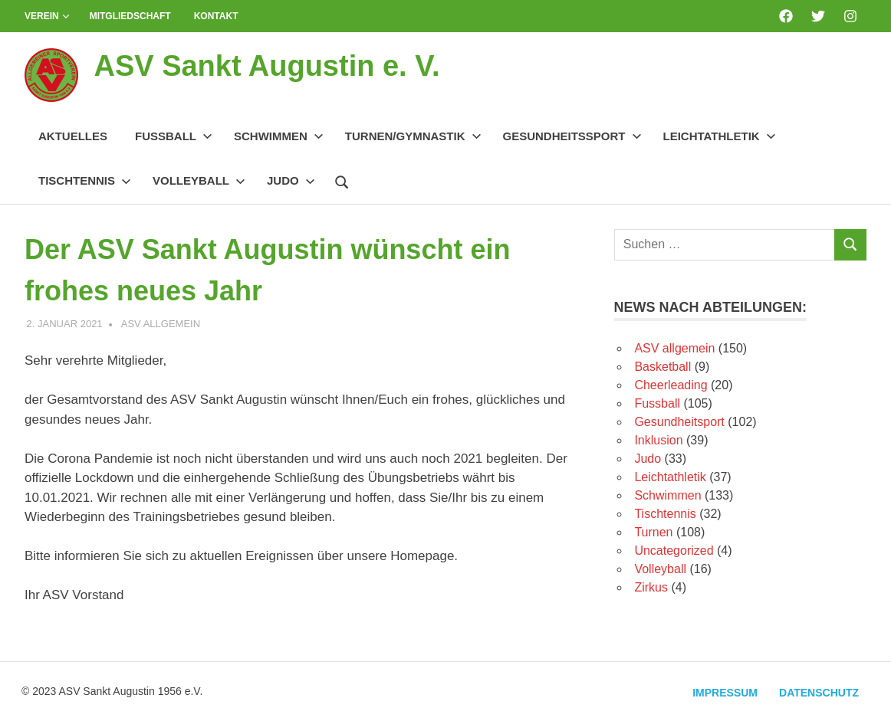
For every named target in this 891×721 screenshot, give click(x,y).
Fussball (173, 136)
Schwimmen (279, 136)
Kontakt (216, 16)
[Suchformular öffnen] (342, 180)
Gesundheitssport (572, 136)
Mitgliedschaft (130, 16)
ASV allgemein (160, 323)
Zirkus (651, 587)
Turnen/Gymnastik (413, 136)
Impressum (725, 693)
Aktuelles (72, 136)
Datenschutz (819, 693)
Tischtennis (84, 180)
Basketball (662, 366)
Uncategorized (673, 550)
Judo (291, 180)
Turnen (653, 532)
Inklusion (658, 440)
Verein (47, 16)
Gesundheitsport (679, 421)
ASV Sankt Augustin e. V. (266, 66)
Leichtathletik (719, 136)
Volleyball (199, 180)
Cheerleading (670, 385)
